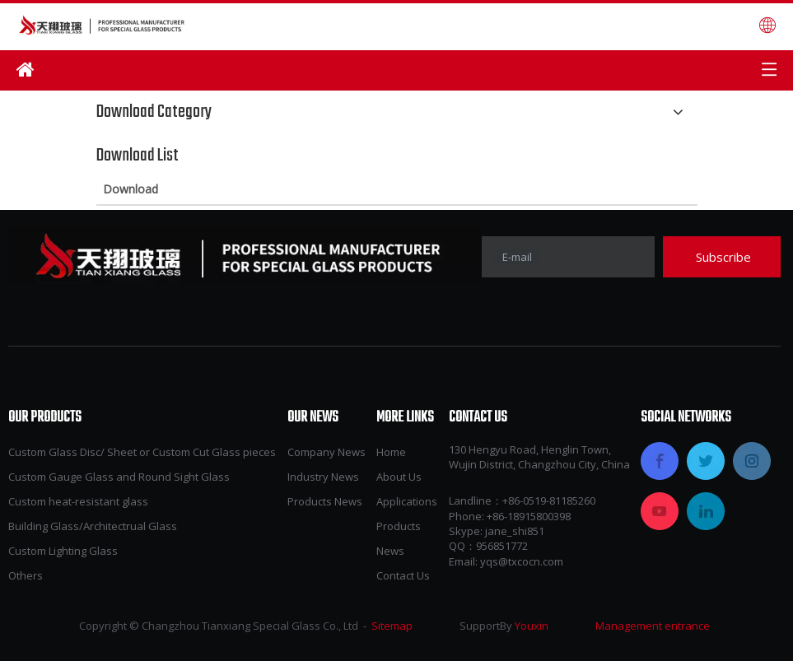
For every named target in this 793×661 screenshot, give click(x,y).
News (390, 550)
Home (391, 452)
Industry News (323, 476)
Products (398, 526)
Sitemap (392, 625)
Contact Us (403, 575)
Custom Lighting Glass (63, 550)
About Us (399, 476)
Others (25, 575)
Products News (324, 501)
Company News (326, 452)
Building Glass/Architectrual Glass (92, 526)
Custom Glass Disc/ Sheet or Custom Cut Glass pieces (142, 452)
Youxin (531, 625)
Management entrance (652, 625)
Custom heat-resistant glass (78, 501)
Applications (406, 501)
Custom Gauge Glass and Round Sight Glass (119, 476)
